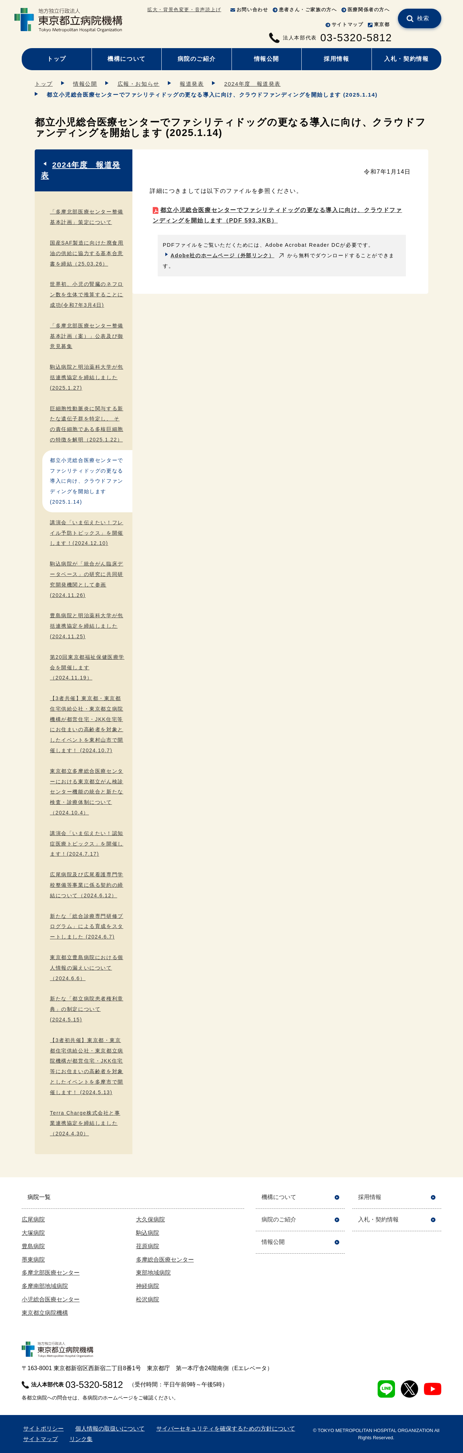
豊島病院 (33, 1246)
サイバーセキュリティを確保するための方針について (225, 1429)
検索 (423, 18)
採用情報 (336, 59)
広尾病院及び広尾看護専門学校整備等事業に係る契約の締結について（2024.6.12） (86, 885)
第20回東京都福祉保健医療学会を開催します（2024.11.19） (87, 667)
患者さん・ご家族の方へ (308, 9)
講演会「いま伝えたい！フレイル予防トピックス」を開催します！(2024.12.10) (86, 533)
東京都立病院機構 (45, 1313)
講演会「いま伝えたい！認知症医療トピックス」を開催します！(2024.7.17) (86, 843)
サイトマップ (348, 24)
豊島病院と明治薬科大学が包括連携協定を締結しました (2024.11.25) (86, 626)
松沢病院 (147, 1299)
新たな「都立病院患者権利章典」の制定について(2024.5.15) (86, 1009)
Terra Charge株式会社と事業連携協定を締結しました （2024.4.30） (85, 1123)
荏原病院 (147, 1246)
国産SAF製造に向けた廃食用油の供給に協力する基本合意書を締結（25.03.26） (87, 253)
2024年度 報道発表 (252, 84)
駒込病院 (147, 1233)
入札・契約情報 (406, 59)
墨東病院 (33, 1260)
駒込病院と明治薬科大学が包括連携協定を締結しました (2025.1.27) (86, 377)
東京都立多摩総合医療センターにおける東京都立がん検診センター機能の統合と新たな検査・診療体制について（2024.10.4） (86, 792)
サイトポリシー (43, 1429)
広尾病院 (33, 1219)
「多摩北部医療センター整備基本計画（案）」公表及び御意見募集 (86, 336)
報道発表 (192, 84)
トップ (56, 59)
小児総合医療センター (51, 1299)
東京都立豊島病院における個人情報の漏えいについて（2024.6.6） (86, 967)
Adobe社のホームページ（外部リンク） (223, 255)
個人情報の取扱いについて (110, 1429)
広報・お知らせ (139, 84)
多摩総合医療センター (165, 1260)
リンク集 (81, 1439)
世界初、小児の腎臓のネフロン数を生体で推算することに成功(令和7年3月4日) (86, 294)
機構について (126, 59)
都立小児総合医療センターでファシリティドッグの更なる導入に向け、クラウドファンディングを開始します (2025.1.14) (86, 481)
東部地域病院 (153, 1273)
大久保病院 (150, 1219)
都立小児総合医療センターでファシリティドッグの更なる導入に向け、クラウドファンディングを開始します (277, 215)
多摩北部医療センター (51, 1273)
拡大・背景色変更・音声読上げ (184, 9)
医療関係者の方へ (369, 9)
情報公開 (266, 59)
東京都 (382, 24)
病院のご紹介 (197, 59)
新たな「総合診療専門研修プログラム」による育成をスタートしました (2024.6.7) (86, 926)
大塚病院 (33, 1233)
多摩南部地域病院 (45, 1286)
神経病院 (147, 1286)
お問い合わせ (252, 9)
